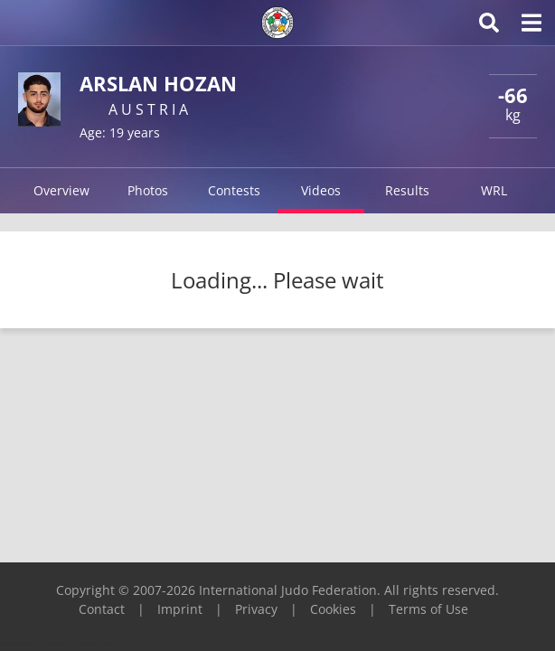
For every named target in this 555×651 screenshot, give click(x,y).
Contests (234, 190)
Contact (102, 609)
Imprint (179, 609)
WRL (494, 190)
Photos (147, 190)
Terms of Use (428, 609)
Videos (321, 190)
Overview (61, 190)
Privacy (256, 609)
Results (407, 190)
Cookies (333, 609)
